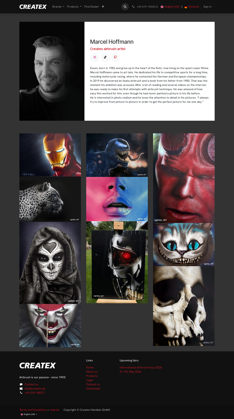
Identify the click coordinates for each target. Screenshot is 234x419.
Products (92, 376)
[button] (125, 6)
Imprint (54, 410)
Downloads (93, 388)
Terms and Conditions (33, 410)
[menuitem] (58, 6)
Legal (89, 380)
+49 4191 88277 (34, 393)
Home (90, 367)
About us (91, 371)
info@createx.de (34, 388)
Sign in (207, 6)
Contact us (31, 384)
